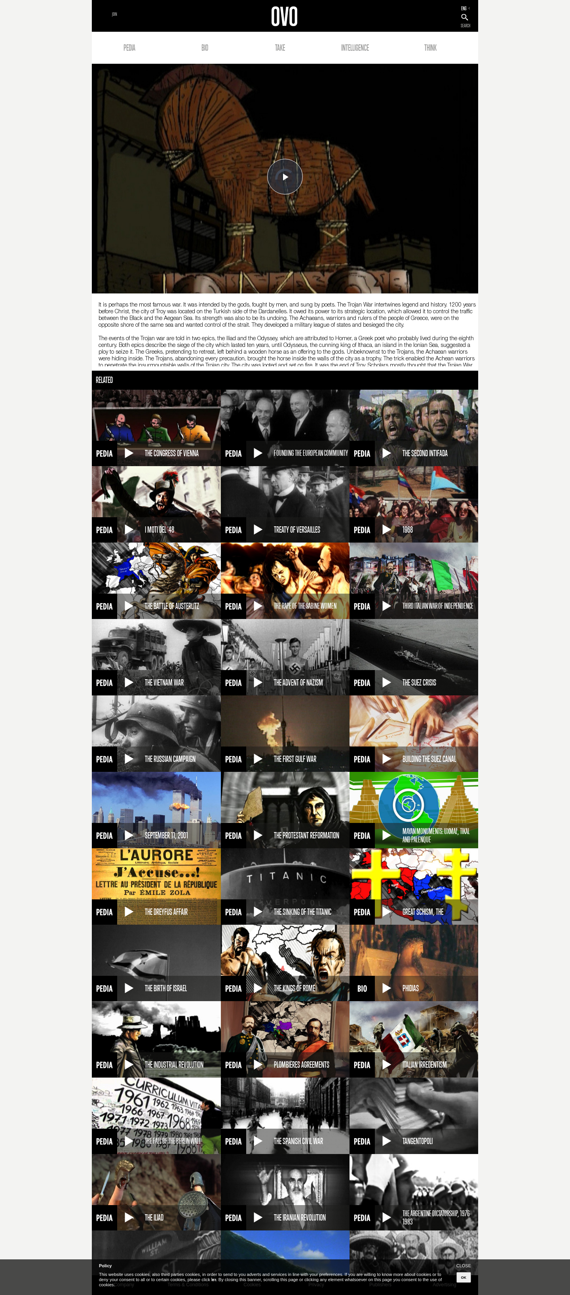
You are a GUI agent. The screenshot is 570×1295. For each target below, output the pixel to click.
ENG (464, 8)
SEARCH (465, 25)
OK (464, 1278)
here (213, 1279)
